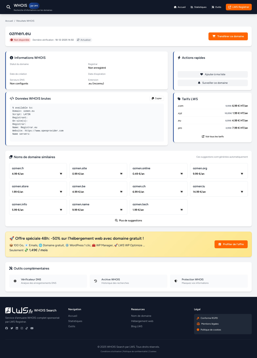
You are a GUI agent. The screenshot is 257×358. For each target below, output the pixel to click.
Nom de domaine (141, 315)
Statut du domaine (19, 64)
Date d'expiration (97, 74)
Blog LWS (136, 326)
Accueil (9, 20)
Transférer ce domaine (228, 36)
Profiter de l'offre (231, 244)
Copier (157, 98)
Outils (71, 326)
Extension (93, 79)
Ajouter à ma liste (212, 74)
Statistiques (75, 321)
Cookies (152, 351)
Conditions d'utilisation (111, 351)
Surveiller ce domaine (213, 82)
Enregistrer (213, 65)
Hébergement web (142, 321)
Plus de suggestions (128, 220)
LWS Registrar (238, 7)
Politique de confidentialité (135, 351)
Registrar (93, 64)
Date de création (18, 74)
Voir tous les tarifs (213, 136)
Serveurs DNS (17, 79)
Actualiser (84, 40)
